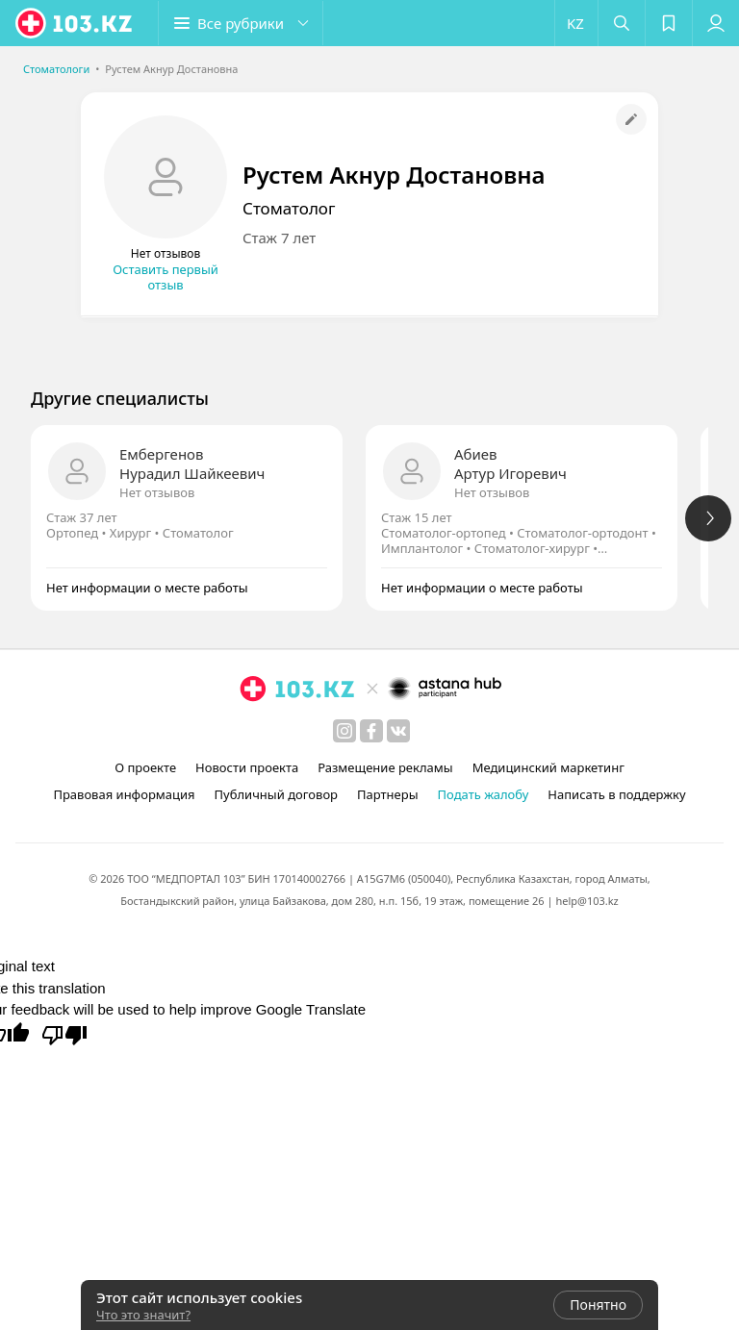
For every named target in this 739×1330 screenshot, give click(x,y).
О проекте (145, 767)
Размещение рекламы (385, 767)
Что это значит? (143, 1314)
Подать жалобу (483, 794)
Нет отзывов (156, 492)
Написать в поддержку (616, 794)
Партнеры (388, 794)
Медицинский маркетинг (548, 767)
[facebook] (371, 730)
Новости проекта (246, 767)
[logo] (75, 23)
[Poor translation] (64, 1033)
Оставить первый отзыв (165, 277)
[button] (240, 23)
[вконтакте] (398, 730)
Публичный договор (276, 794)
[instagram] (344, 730)
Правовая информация (123, 794)
